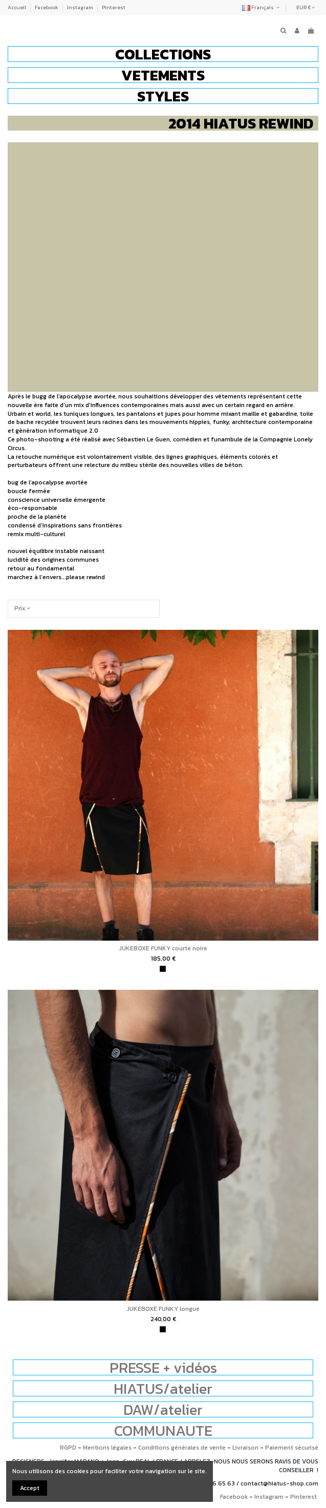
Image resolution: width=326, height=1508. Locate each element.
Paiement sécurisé (291, 1447)
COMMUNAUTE (163, 1430)
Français (261, 7)
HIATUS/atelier (163, 1388)
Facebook (47, 7)
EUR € (305, 7)
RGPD (68, 1447)
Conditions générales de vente (182, 1447)
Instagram (80, 7)
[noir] (163, 969)
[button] (163, 54)
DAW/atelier (163, 1409)
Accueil (17, 7)
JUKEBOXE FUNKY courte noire (163, 948)
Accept (29, 1488)
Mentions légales (107, 1447)
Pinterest (113, 7)
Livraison (245, 1447)
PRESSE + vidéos (163, 1367)
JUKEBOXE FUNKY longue (163, 1308)
